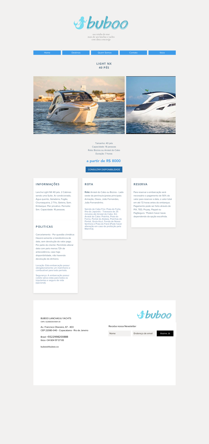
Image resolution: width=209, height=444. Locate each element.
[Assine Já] (165, 333)
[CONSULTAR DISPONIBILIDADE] (104, 169)
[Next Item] (170, 105)
